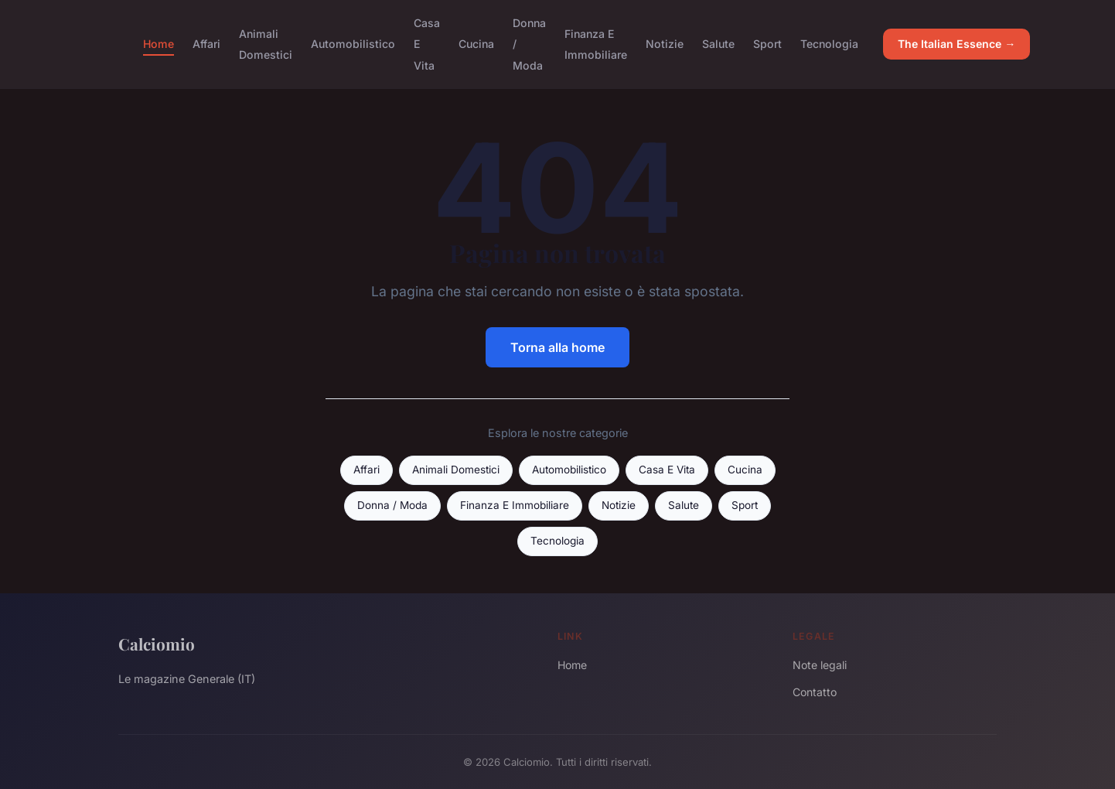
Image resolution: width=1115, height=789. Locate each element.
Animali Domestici (265, 44)
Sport (767, 43)
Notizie (665, 43)
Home (158, 43)
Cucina (476, 43)
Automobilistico (353, 43)
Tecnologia (829, 43)
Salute (718, 43)
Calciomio (156, 643)
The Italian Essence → (956, 43)
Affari (206, 43)
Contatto (815, 691)
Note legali (820, 664)
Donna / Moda (392, 505)
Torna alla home (557, 347)
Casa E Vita (667, 469)
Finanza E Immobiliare (595, 44)
